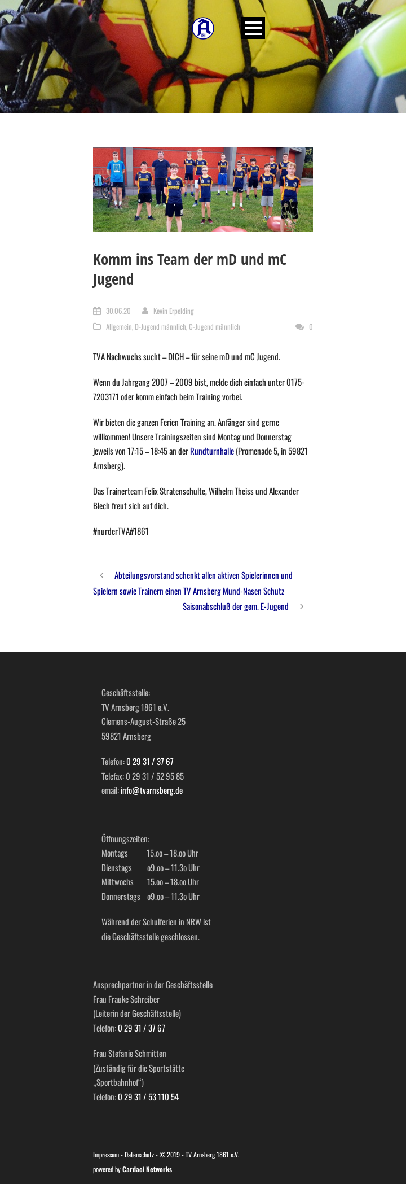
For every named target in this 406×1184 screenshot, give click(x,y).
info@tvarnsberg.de (152, 790)
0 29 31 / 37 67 (150, 761)
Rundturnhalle (212, 450)
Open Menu (253, 28)
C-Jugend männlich (214, 326)
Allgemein (119, 326)
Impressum (106, 1154)
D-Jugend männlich (160, 326)
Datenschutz (139, 1154)
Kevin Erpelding (173, 310)
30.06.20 (118, 310)
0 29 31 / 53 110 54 (148, 1096)
